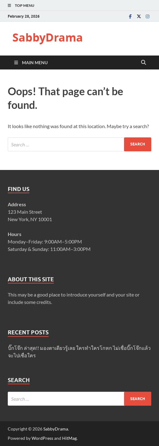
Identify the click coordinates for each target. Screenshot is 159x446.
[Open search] (143, 63)
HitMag (69, 438)
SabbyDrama (47, 37)
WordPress (42, 438)
